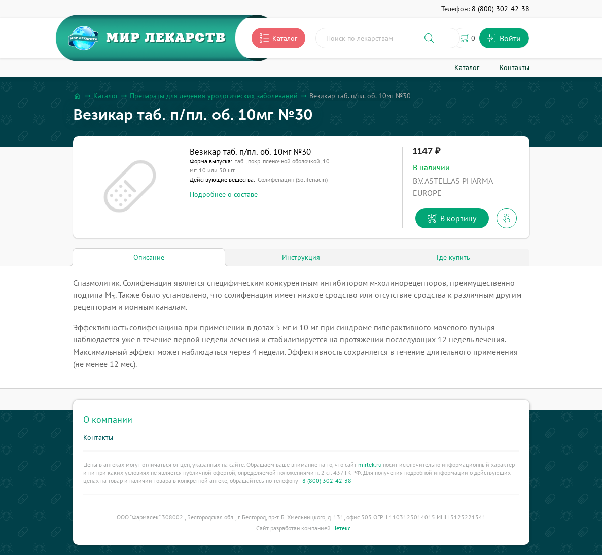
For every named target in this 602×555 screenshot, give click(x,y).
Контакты (98, 437)
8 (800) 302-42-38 (326, 480)
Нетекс (341, 528)
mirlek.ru (369, 464)
